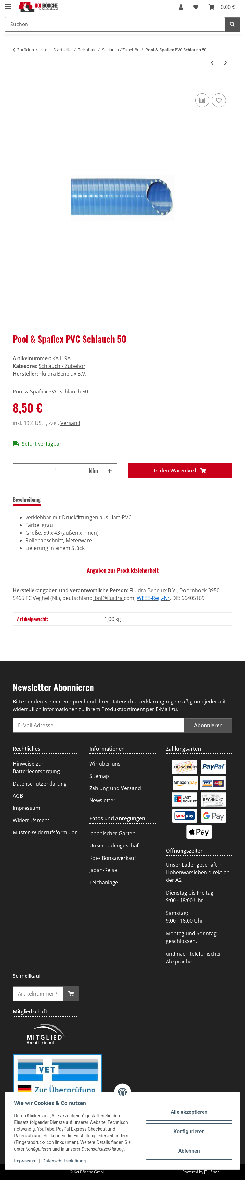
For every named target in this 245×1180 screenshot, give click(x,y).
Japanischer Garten (112, 833)
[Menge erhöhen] (109, 471)
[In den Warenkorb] (18, 84)
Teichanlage (103, 882)
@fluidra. (113, 597)
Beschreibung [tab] (27, 499)
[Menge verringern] (20, 471)
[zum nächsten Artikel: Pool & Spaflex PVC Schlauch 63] (225, 62)
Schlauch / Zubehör (62, 366)
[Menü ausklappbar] (8, 4)
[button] (181, 7)
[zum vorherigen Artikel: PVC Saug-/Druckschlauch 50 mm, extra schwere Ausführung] (212, 62)
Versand (70, 423)
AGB (18, 795)
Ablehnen (187, 1151)
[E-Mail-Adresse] (99, 725)
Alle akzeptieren (187, 1112)
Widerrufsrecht (31, 820)
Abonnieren (208, 725)
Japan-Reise (103, 870)
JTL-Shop (211, 1172)
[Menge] (55, 471)
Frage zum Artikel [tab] (106, 499)
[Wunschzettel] (196, 7)
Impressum (27, 1160)
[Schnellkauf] (38, 993)
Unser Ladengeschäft (114, 845)
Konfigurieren (187, 1131)
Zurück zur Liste (32, 50)
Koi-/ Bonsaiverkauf (112, 857)
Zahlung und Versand (115, 788)
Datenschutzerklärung (65, 1160)
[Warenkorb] (222, 7)
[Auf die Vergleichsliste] (202, 100)
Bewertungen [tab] (64, 499)
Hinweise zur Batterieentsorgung (36, 767)
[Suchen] (115, 24)
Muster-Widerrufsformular (45, 832)
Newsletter (102, 800)
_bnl (97, 597)
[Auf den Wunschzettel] (219, 100)
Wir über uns (105, 763)
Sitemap (99, 776)
